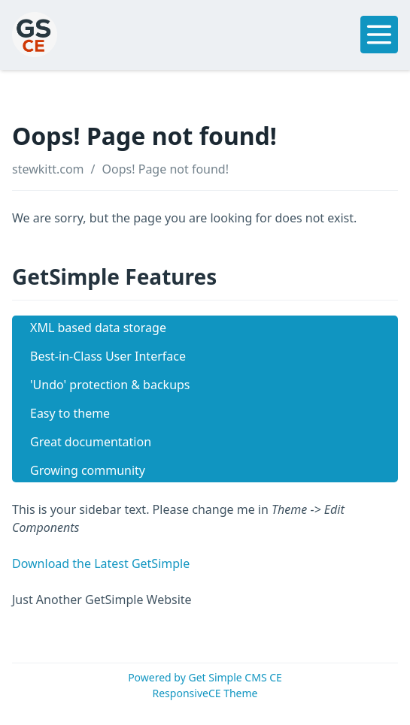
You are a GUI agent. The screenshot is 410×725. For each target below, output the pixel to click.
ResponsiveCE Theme (205, 693)
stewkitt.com (48, 169)
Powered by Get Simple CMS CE (205, 677)
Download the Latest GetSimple (101, 563)
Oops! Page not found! (165, 169)
